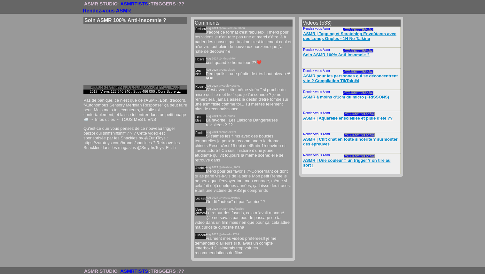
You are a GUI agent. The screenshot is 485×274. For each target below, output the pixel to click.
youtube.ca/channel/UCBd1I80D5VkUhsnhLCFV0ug (135, 87)
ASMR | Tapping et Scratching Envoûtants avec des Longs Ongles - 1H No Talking (349, 36)
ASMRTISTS (134, 3)
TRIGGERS (163, 3)
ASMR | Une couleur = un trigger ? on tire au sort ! (346, 163)
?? (181, 3)
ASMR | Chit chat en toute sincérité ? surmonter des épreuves (350, 141)
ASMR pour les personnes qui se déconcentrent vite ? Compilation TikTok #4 (350, 78)
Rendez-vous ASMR (107, 10)
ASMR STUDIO (101, 3)
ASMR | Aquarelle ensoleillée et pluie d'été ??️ (348, 118)
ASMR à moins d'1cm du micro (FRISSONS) (346, 97)
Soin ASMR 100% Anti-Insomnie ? (336, 54)
